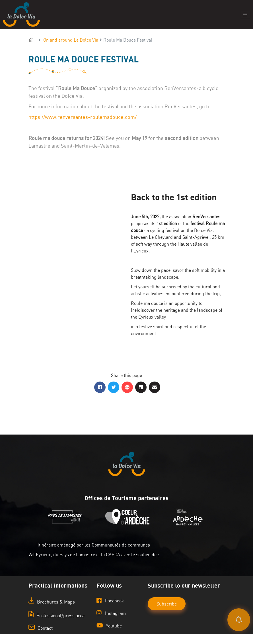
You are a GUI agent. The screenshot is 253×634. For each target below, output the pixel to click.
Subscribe (167, 604)
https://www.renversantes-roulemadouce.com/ (82, 117)
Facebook (110, 601)
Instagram (111, 613)
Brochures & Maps (51, 602)
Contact (40, 628)
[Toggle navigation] (245, 14)
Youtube (109, 626)
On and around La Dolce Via (70, 40)
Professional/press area (56, 615)
